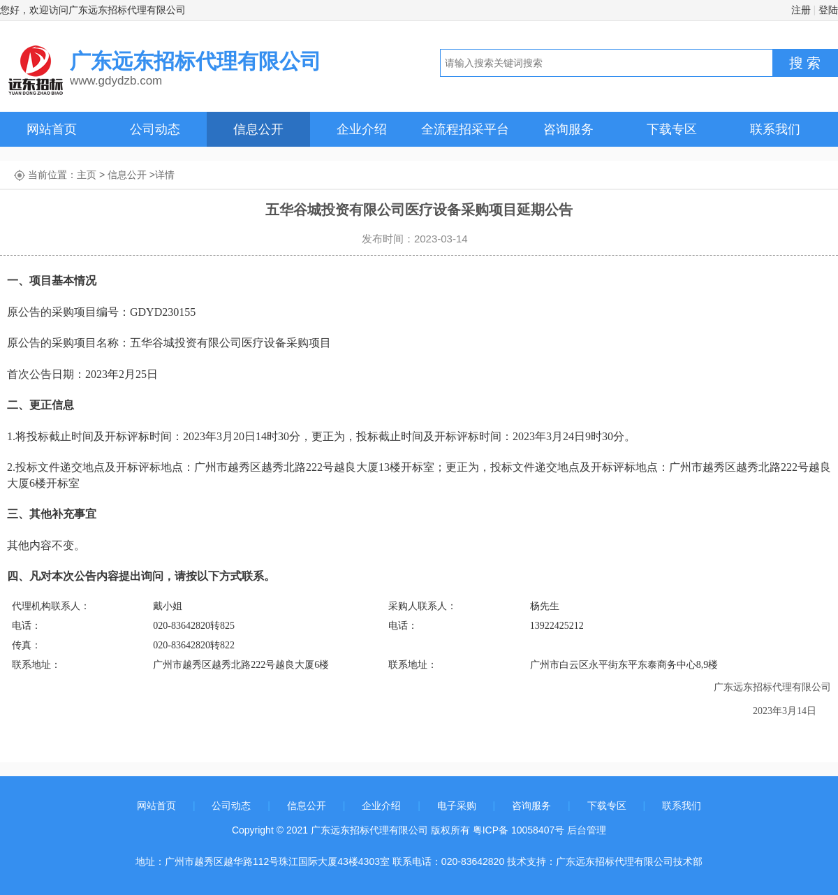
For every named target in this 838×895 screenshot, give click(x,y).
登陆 (828, 9)
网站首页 (52, 129)
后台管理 (586, 830)
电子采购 (456, 805)
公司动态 (155, 129)
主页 (86, 174)
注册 (801, 9)
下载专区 (672, 129)
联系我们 (775, 129)
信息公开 (258, 129)
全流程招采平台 (465, 129)
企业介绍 (362, 129)
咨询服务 (568, 129)
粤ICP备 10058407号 (519, 830)
